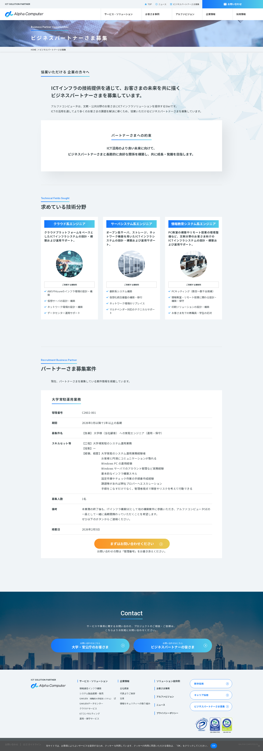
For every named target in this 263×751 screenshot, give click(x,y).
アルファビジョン (185, 14)
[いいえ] (258, 745)
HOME (33, 49)
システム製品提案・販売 (91, 693)
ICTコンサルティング (90, 713)
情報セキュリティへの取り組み (135, 703)
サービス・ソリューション (118, 14)
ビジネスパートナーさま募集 (184, 4)
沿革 (122, 698)
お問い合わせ (233, 4)
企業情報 (210, 14)
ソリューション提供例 (168, 681)
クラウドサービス (88, 708)
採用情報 (241, 14)
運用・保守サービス (89, 718)
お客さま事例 (152, 14)
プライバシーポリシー (167, 713)
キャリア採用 (201, 695)
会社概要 (124, 688)
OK (213, 745)
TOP (148, 4)
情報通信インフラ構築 (90, 688)
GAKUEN (96, 698)
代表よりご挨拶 (127, 693)
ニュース (160, 4)
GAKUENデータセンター (91, 703)
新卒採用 (199, 683)
